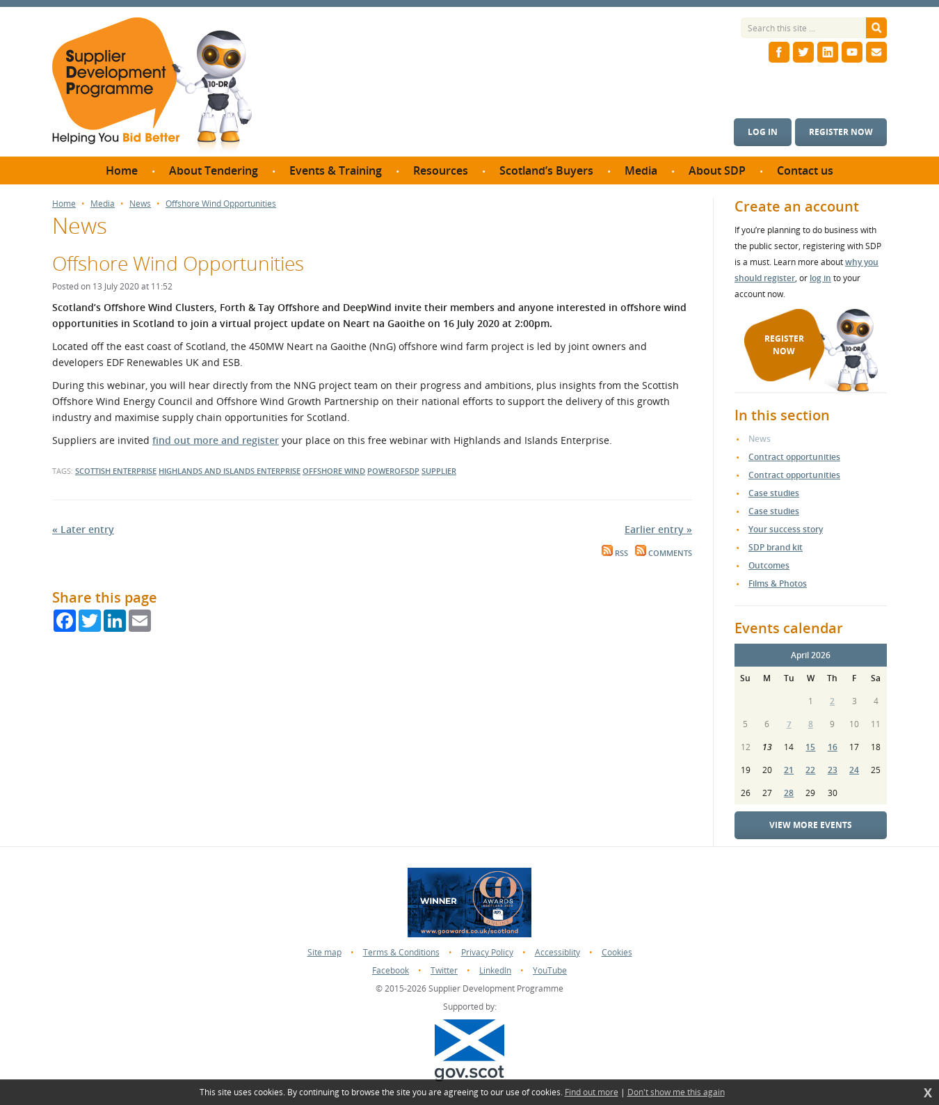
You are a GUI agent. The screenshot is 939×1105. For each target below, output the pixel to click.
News (140, 203)
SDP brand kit (775, 547)
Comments (663, 553)
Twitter (444, 970)
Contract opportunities (794, 457)
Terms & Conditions (401, 952)
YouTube (550, 970)
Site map (324, 952)
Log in (763, 132)
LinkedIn (495, 970)
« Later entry (83, 529)
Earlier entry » (658, 529)
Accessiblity (557, 952)
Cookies (617, 952)
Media (102, 203)
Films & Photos (777, 583)
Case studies (773, 493)
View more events (810, 825)
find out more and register (215, 440)
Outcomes (768, 565)
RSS (615, 553)
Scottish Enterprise (115, 471)
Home (64, 203)
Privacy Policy (487, 952)
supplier (439, 471)
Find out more (591, 1092)
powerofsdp (393, 471)
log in (820, 278)
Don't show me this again (676, 1092)
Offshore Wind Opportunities (221, 203)
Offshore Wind (334, 471)
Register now (841, 132)
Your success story (785, 529)
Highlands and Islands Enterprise (229, 471)
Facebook (390, 970)
